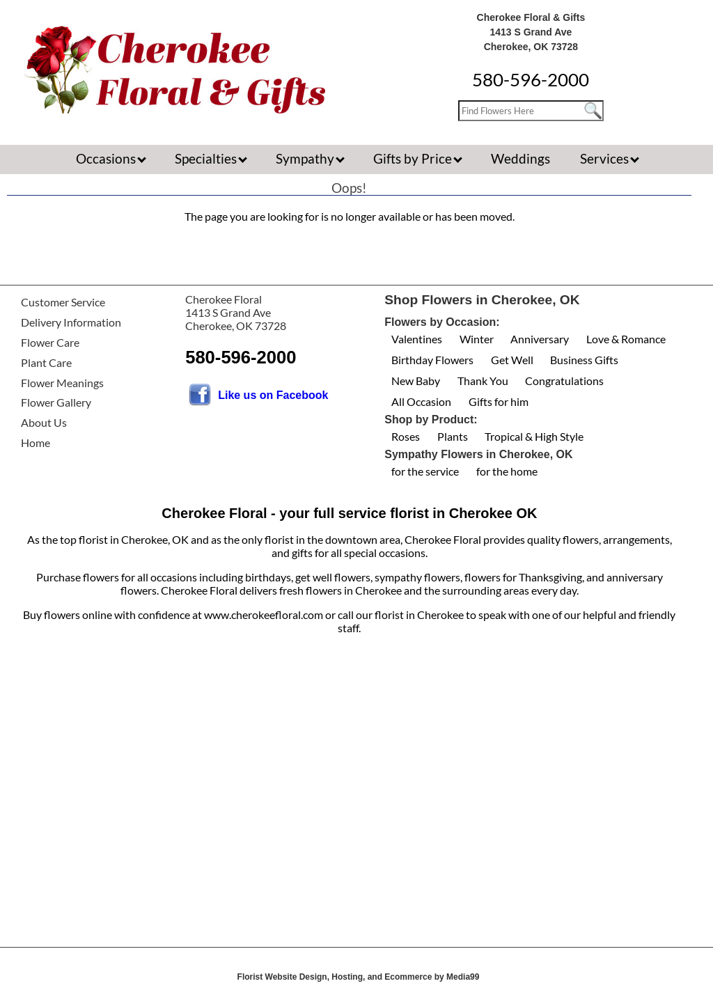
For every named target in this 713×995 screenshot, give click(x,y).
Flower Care (50, 342)
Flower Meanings (62, 382)
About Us (44, 422)
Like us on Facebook (273, 395)
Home (35, 442)
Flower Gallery (56, 402)
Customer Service (63, 301)
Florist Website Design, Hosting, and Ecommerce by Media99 (358, 977)
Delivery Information (71, 322)
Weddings (520, 158)
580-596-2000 (530, 79)
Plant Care (46, 362)
